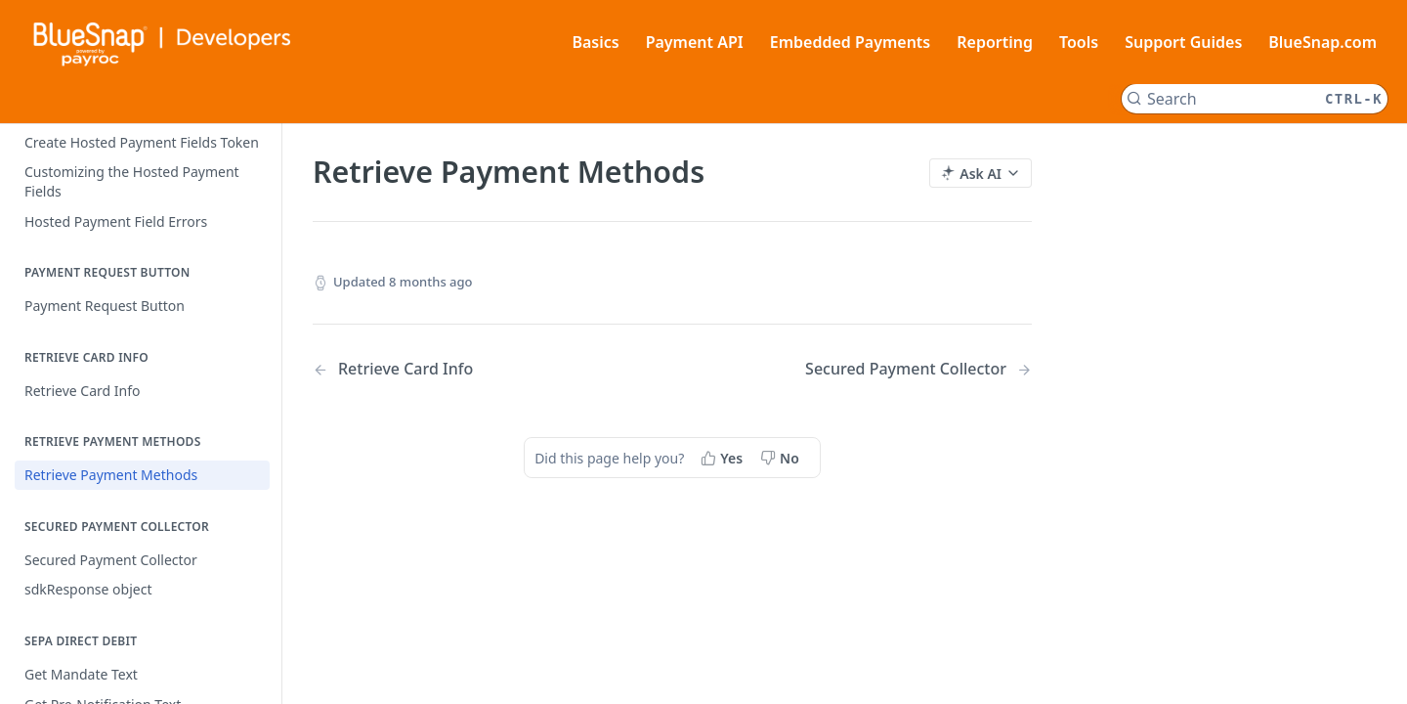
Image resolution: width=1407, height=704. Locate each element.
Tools (1078, 42)
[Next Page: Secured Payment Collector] (918, 369)
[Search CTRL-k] (1254, 98)
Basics (595, 42)
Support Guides (1183, 42)
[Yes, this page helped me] (723, 457)
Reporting (995, 42)
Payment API (695, 42)
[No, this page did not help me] (781, 457)
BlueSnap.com (1322, 42)
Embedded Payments (850, 42)
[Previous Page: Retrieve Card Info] (466, 369)
